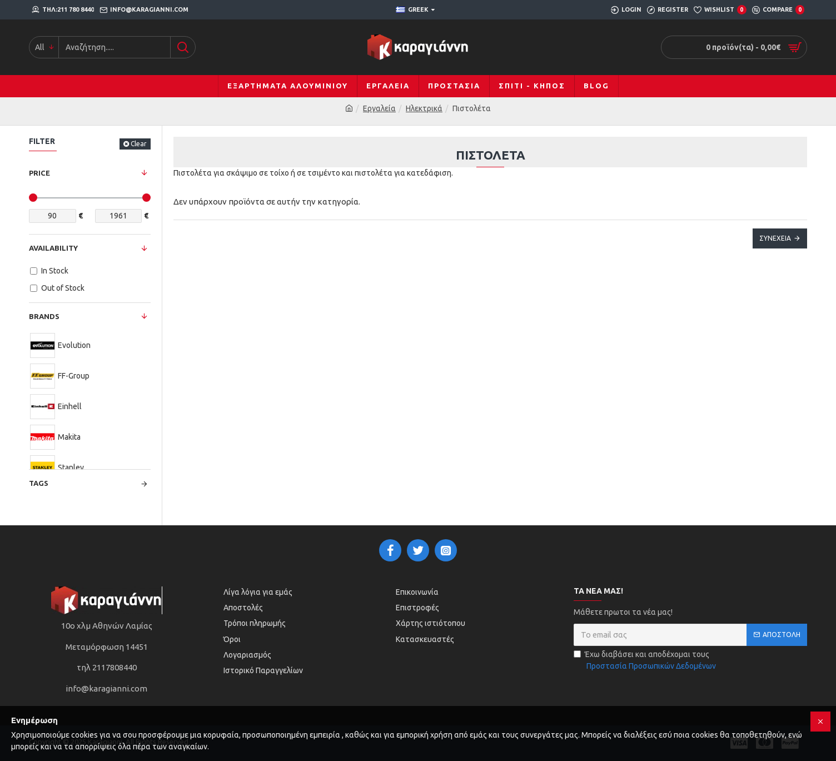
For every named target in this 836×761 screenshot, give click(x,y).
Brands (44, 316)
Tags (38, 483)
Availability (53, 248)
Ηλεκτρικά (424, 108)
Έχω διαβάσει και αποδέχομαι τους (646, 661)
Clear (139, 143)
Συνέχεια (775, 238)
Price (39, 173)
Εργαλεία (379, 108)
